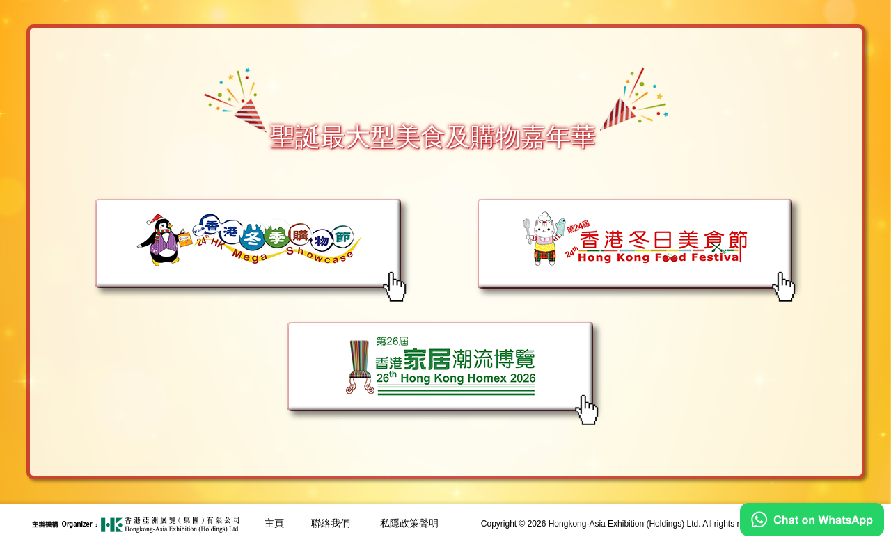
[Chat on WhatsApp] (812, 532)
